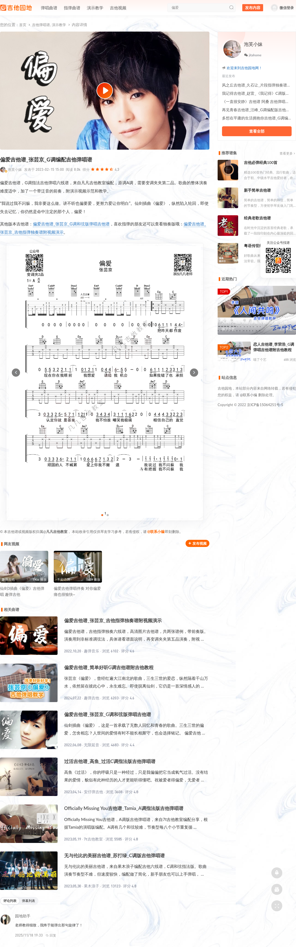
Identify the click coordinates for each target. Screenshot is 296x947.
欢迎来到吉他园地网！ (244, 68)
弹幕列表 (28, 901)
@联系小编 (155, 531)
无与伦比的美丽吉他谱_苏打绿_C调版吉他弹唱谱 (114, 855)
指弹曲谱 (72, 7)
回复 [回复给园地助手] (50, 935)
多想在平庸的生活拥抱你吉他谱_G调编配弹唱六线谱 (257, 118)
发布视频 (197, 543)
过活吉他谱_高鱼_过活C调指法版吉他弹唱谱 (109, 761)
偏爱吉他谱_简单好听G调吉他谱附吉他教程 (108, 667)
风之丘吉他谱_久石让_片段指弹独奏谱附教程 (257, 85)
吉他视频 (118, 7)
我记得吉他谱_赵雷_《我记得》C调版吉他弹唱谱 (257, 93)
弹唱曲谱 (49, 7)
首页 (22, 25)
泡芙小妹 (15, 169)
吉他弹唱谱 (41, 25)
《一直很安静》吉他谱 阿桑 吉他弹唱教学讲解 (257, 101)
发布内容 (252, 7)
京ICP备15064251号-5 (265, 405)
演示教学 (95, 7)
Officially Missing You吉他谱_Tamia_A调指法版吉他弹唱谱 (123, 808)
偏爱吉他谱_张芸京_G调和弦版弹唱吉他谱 (71, 223)
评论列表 (9, 901)
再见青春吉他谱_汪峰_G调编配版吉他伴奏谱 (257, 109)
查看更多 (288, 153)
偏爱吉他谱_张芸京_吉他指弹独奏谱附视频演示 (113, 620)
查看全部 (256, 131)
